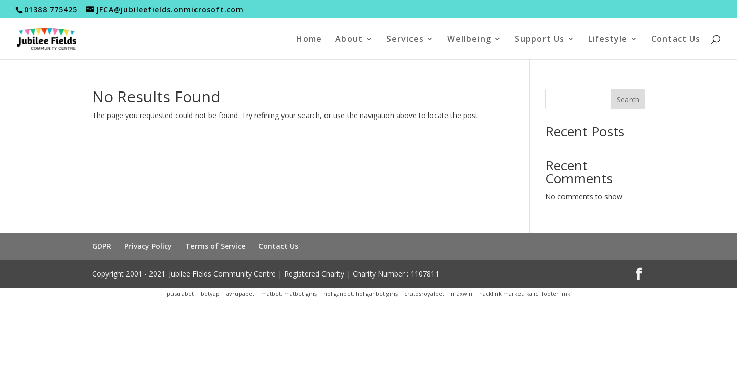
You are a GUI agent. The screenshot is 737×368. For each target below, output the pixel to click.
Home (309, 39)
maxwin (461, 293)
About (349, 39)
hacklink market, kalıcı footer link (524, 293)
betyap (210, 293)
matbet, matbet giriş (289, 293)
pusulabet (180, 293)
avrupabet (240, 293)
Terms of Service (215, 246)
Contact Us (675, 39)
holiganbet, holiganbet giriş (360, 293)
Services (405, 39)
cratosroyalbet (424, 293)
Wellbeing (469, 39)
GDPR (101, 246)
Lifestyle (607, 39)
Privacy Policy (148, 246)
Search (628, 99)
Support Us (540, 39)
